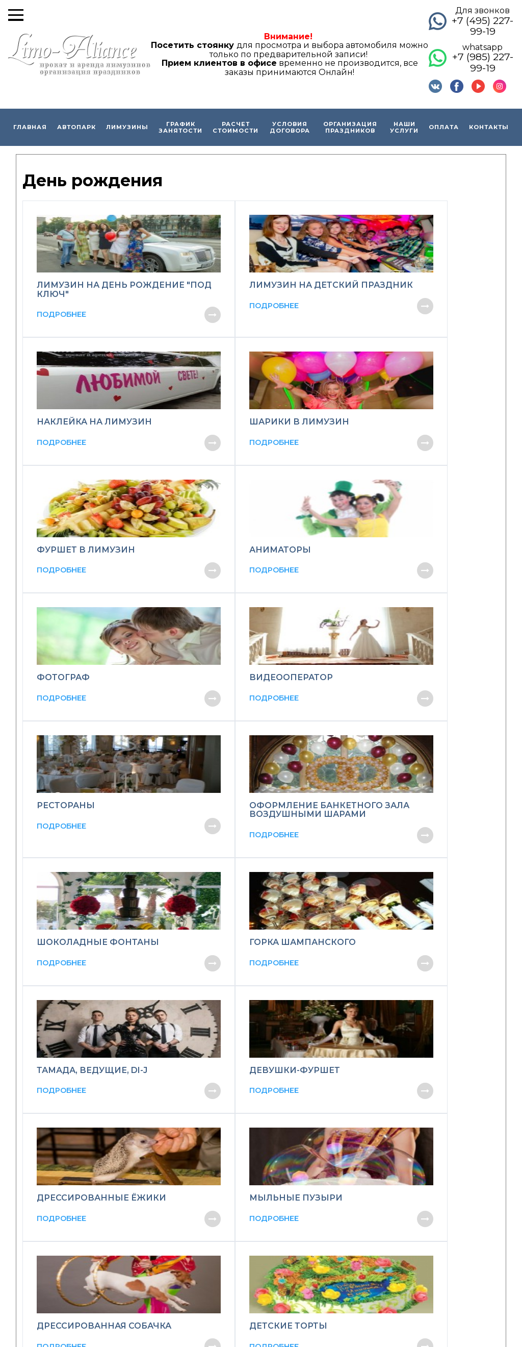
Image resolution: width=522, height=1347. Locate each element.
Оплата (444, 127)
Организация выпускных (396, 1179)
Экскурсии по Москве (389, 1153)
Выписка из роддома (388, 1139)
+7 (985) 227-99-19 (482, 62)
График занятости (180, 127)
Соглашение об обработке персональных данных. (343, 1312)
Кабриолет (249, 1192)
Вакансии (138, 1205)
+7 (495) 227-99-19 (482, 25)
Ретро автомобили (266, 1205)
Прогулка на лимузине (391, 1127)
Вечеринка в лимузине (392, 1218)
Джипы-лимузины (266, 1139)
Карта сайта (461, 1312)
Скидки (134, 1139)
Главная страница (155, 1127)
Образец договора (157, 1166)
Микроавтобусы (260, 1153)
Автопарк (76, 127)
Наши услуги (404, 127)
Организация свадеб (387, 1166)
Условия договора (290, 127)
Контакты (489, 127)
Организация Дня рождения (405, 1192)
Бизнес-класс (255, 1166)
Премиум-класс (260, 1179)
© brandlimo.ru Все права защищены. (87, 1291)
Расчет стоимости (235, 127)
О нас (129, 1153)
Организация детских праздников (417, 1205)
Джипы (242, 1218)
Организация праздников (350, 127)
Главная (30, 127)
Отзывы (133, 1192)
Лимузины (127, 127)
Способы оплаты (152, 1179)
